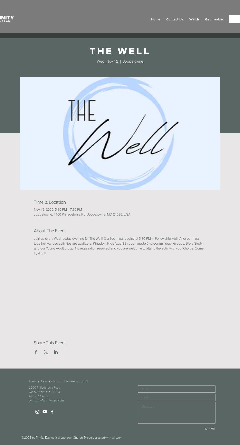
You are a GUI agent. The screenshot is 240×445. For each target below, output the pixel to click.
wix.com (117, 437)
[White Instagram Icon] (37, 411)
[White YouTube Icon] (44, 411)
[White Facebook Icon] (52, 411)
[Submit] (200, 428)
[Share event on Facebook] (36, 352)
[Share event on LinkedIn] (56, 352)
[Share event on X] (46, 352)
